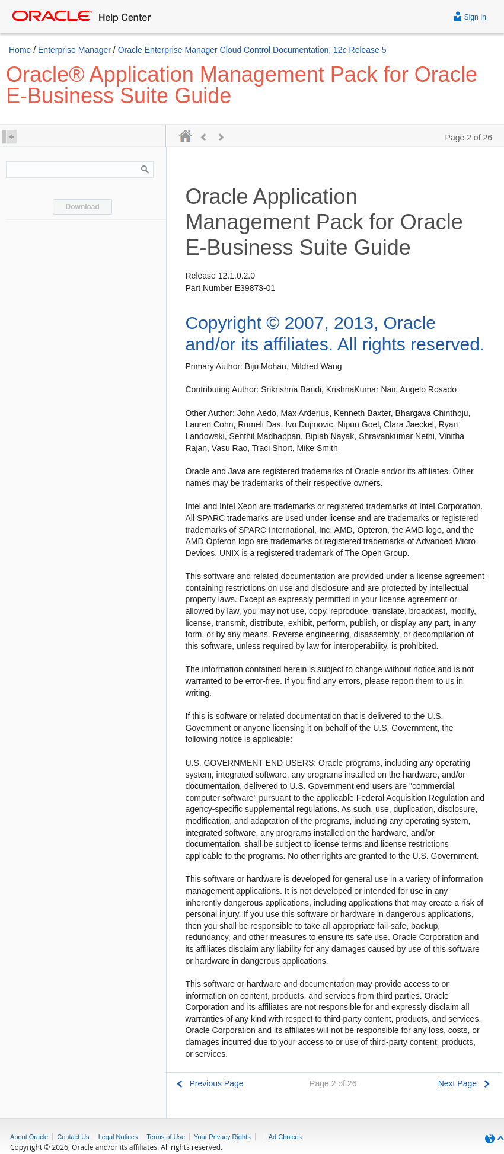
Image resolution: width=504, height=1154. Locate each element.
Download (83, 207)
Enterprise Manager (74, 50)
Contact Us (73, 1136)
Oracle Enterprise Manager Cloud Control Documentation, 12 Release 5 (252, 50)
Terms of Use (165, 1136)
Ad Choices (285, 1136)
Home (20, 50)
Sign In (470, 15)
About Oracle (29, 1136)
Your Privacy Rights (222, 1136)
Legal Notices (118, 1136)
